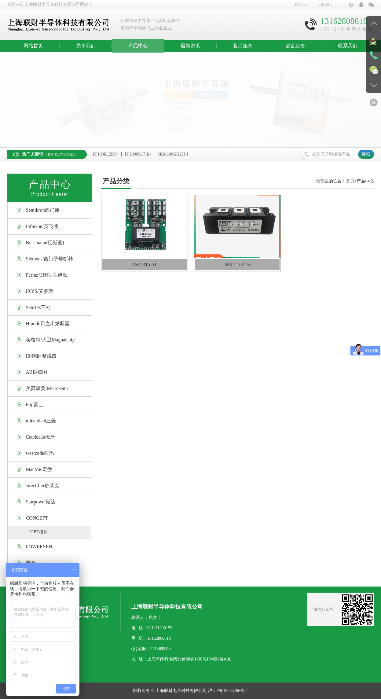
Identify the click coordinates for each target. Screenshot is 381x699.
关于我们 (86, 45)
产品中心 (138, 45)
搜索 (366, 154)
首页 (350, 181)
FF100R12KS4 (106, 154)
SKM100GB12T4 (172, 154)
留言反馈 (295, 45)
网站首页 (33, 45)
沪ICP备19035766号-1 (228, 690)
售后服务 (243, 45)
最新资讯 (190, 45)
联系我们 (302, 4)
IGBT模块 (38, 532)
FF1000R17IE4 (138, 154)
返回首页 (325, 4)
